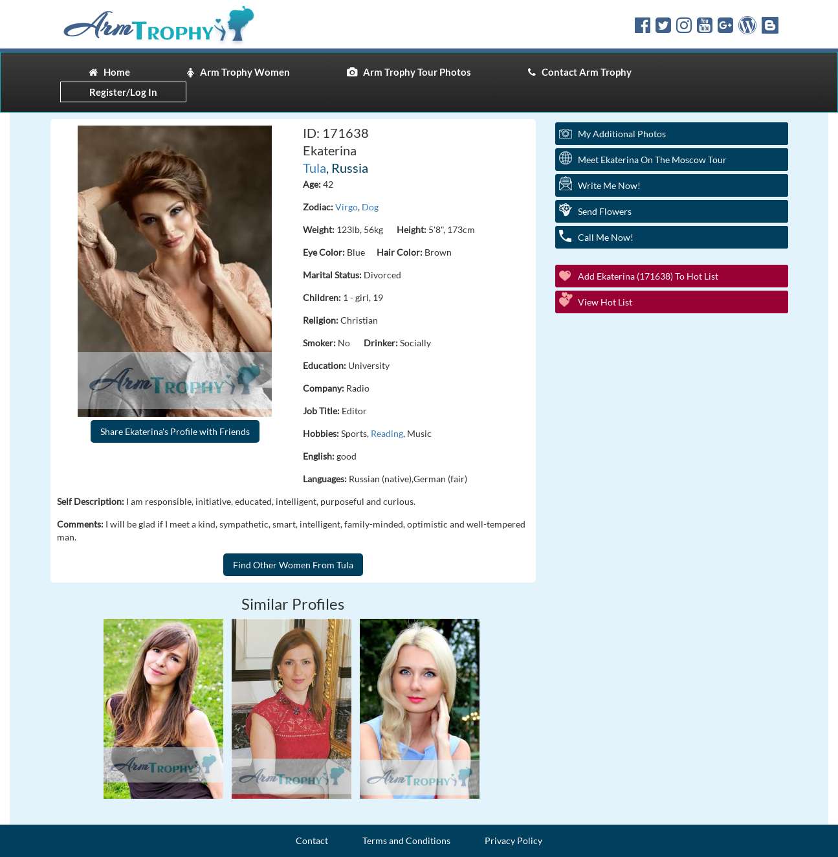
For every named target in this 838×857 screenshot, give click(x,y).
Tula (314, 167)
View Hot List (605, 301)
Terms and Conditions (406, 840)
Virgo (346, 206)
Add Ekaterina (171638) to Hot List (648, 276)
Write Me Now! (609, 185)
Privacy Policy (513, 840)
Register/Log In (123, 92)
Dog (370, 206)
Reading (387, 433)
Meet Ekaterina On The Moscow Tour (652, 159)
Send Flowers (605, 211)
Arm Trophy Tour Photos (409, 72)
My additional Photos (622, 133)
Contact (312, 840)
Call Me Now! (606, 237)
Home (109, 72)
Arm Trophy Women (238, 72)
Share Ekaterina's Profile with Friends (175, 431)
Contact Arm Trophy (580, 72)
